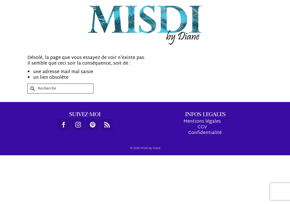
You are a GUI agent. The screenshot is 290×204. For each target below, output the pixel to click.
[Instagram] (78, 159)
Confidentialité (205, 167)
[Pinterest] (92, 159)
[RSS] (107, 159)
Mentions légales (202, 156)
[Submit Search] (31, 123)
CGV (202, 162)
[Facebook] (63, 159)
